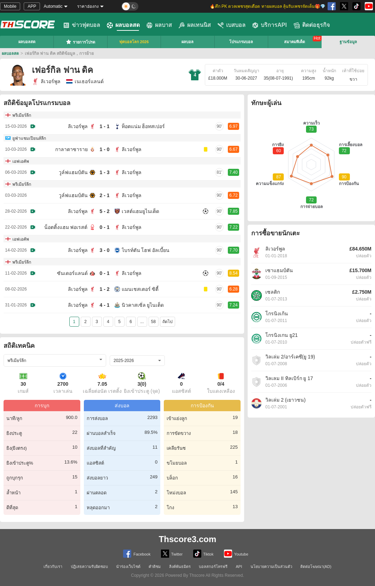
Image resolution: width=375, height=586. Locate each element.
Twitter (172, 554)
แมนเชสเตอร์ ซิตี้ (140, 289)
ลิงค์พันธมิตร (180, 566)
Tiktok (203, 554)
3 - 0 (104, 250)
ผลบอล (187, 42)
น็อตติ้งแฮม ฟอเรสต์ (66, 227)
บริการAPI (269, 25)
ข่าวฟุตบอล (81, 25)
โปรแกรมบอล (241, 42)
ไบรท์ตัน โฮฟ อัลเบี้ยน (146, 250)
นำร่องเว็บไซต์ (128, 566)
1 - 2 (104, 289)
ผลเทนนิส (195, 25)
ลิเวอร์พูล (46, 81)
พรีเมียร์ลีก (21, 115)
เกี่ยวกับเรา (53, 566)
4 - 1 (104, 305)
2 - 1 (104, 195)
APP (32, 6)
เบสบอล (232, 25)
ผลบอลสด (123, 25)
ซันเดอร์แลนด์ (72, 273)
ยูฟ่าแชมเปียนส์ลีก (29, 138)
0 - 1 (104, 227)
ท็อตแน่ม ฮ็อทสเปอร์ (143, 126)
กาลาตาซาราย (71, 149)
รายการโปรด (80, 42)
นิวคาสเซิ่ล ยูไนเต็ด (143, 305)
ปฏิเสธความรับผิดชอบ (89, 566)
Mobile (10, 6)
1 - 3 (104, 172)
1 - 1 (104, 126)
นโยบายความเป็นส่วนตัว (271, 566)
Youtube (236, 554)
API (239, 566)
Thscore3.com (188, 539)
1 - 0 (104, 149)
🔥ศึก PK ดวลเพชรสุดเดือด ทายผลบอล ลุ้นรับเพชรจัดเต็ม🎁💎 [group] (267, 6)
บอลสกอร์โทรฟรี (213, 566)
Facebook (136, 554)
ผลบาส (159, 25)
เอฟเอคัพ (20, 161)
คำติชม (155, 566)
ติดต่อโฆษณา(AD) (315, 566)
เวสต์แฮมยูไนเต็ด (140, 211)
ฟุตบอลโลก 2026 (134, 42)
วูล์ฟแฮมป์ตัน (73, 172)
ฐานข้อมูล (348, 42)
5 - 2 (104, 211)
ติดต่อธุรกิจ (312, 25)
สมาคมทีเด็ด (294, 42)
